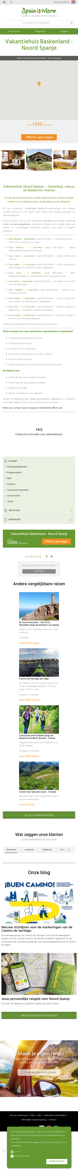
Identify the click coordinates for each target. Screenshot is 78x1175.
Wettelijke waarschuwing (33, 1119)
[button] (2, 159)
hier (11, 408)
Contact (39, 571)
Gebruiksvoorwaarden (55, 1115)
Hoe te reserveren (19, 1115)
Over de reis (14, 31)
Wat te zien (14, 510)
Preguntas (40, 31)
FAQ (32, 1115)
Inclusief (64, 31)
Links (39, 1115)
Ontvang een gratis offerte (41, 1073)
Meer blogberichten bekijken (39, 1016)
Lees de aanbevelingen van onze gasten (39, 839)
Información (14, 519)
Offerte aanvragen (39, 137)
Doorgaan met (56, 1161)
